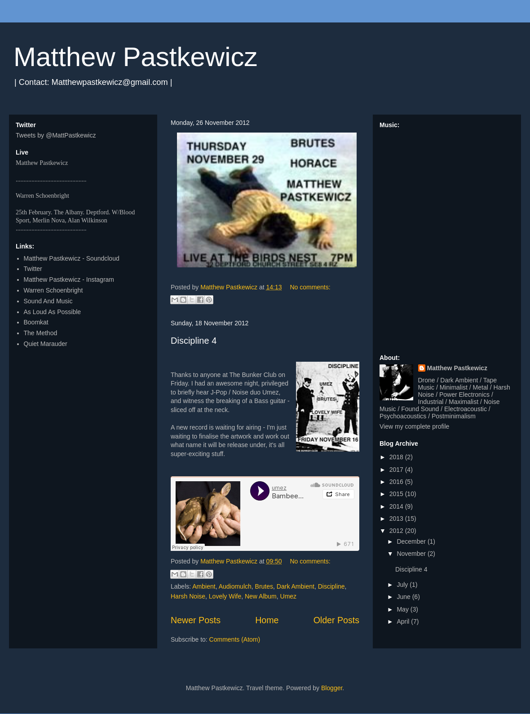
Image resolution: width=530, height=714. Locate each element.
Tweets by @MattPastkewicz (56, 135)
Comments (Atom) (235, 639)
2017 (397, 469)
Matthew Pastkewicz (135, 57)
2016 (397, 481)
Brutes (264, 586)
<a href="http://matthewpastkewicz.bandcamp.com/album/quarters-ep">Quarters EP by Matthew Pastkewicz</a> (447, 237)
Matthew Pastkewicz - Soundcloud (71, 258)
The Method (40, 333)
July (403, 584)
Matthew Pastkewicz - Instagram (69, 279)
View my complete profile (414, 426)
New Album (261, 596)
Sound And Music (48, 301)
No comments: (310, 287)
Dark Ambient (295, 586)
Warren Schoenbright (53, 290)
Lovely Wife (225, 596)
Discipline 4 (193, 341)
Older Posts (336, 620)
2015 (397, 493)
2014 (397, 506)
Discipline (331, 586)
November (412, 553)
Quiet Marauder (45, 343)
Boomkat (36, 322)
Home (266, 620)
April (404, 621)
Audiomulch (235, 586)
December (412, 541)
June (404, 596)
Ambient (203, 586)
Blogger (331, 688)
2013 (397, 518)
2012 (397, 530)
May (403, 609)
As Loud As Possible (52, 311)
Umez (288, 596)
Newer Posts (196, 620)
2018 (397, 457)
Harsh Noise (188, 596)
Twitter (33, 268)
